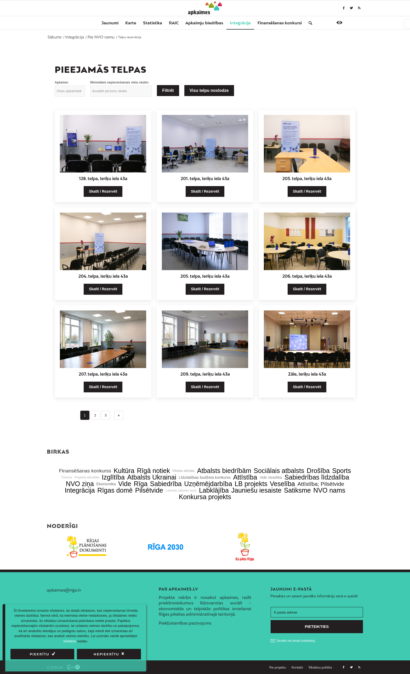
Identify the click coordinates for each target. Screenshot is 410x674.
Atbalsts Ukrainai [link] (151, 477)
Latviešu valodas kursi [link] (181, 490)
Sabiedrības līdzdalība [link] (316, 477)
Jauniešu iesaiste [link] (256, 490)
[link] (407, 24)
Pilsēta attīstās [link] (184, 470)
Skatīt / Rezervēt (103, 191)
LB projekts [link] (251, 484)
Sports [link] (341, 470)
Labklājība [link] (214, 490)
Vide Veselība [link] (271, 477)
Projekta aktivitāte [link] (87, 477)
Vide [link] (124, 484)
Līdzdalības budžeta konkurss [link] (205, 477)
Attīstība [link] (245, 477)
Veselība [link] (282, 484)
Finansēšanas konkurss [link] (85, 470)
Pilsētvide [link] (149, 490)
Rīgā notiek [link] (153, 470)
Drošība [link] (318, 470)
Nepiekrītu (106, 654)
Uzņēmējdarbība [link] (208, 484)
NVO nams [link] (329, 490)
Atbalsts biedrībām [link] (224, 470)
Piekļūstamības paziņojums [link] (185, 623)
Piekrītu (39, 654)
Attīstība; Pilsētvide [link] (321, 484)
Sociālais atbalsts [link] (279, 470)
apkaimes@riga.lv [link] (64, 590)
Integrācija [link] (80, 490)
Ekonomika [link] (106, 484)
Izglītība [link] (113, 477)
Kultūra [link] (124, 470)
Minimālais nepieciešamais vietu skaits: (119, 82)
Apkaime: (62, 82)
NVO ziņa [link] (80, 484)
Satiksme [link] (297, 490)
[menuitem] (110, 22)
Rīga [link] (140, 484)
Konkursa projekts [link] (205, 497)
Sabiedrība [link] (166, 484)
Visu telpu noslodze (209, 90)
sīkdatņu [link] (69, 641)
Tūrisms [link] (66, 477)
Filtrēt (168, 90)
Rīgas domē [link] (115, 490)
